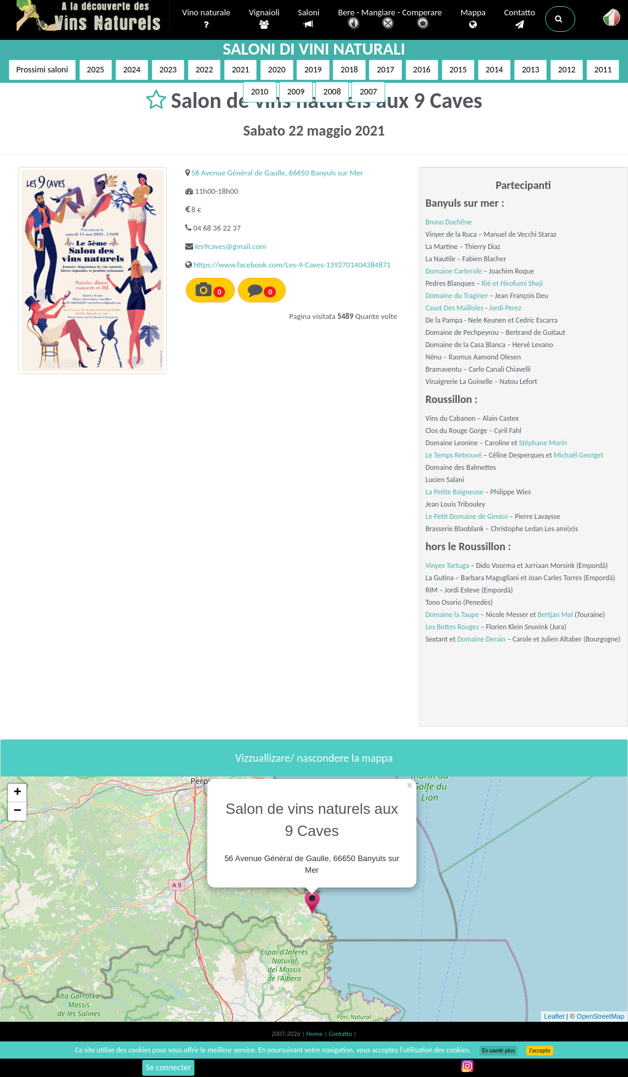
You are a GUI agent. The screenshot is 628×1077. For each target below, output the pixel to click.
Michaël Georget (578, 455)
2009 (295, 91)
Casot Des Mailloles (455, 308)
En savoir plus (498, 1050)
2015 (458, 69)
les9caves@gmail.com (230, 246)
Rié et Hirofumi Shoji (512, 283)
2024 (131, 69)
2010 (259, 91)
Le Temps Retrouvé (454, 455)
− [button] (17, 811)
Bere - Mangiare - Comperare (390, 20)
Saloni (309, 18)
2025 (95, 69)
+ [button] (17, 793)
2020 (276, 69)
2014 (494, 69)
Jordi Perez (505, 308)
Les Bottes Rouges (452, 627)
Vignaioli (264, 19)
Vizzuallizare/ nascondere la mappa (314, 758)
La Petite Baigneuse (455, 492)
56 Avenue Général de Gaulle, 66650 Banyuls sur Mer (277, 172)
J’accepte (539, 1050)
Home (315, 1034)
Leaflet (554, 1016)
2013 (530, 69)
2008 (331, 91)
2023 (168, 69)
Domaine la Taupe (452, 614)
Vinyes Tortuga (447, 565)
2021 (240, 69)
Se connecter (168, 1067)
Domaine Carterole (454, 271)
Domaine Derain (481, 639)
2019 (312, 69)
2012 (566, 69)
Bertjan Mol (555, 614)
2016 (422, 69)
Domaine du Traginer (457, 295)
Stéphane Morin (543, 443)
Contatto (519, 19)
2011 (602, 69)
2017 (385, 69)
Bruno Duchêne (449, 222)
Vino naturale (206, 19)
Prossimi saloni (42, 69)
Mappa (473, 19)
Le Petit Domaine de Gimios (467, 516)
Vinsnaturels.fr (93, 16)
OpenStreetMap (600, 1016)
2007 (368, 91)
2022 (204, 69)
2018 (349, 69)
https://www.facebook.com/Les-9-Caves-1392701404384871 (292, 264)
